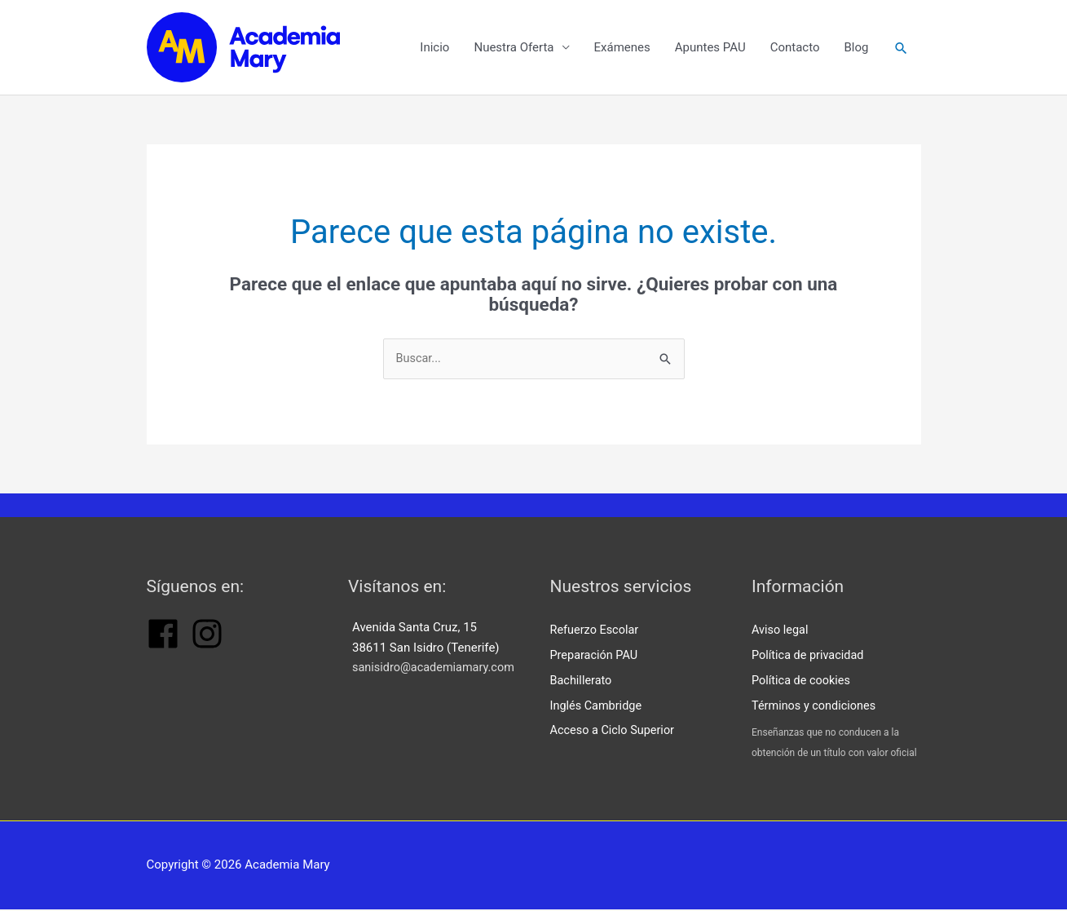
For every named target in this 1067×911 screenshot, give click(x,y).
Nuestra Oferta (513, 49)
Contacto (794, 49)
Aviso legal (781, 633)
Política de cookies (803, 682)
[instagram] (207, 650)
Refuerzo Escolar (596, 633)
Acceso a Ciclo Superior (614, 731)
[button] (901, 49)
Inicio (433, 49)
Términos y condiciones (816, 707)
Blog (856, 49)
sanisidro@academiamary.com (436, 672)
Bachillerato (582, 682)
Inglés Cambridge (598, 707)
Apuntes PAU (709, 49)
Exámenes (621, 49)
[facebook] (163, 650)
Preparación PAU (596, 658)
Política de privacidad (810, 658)
